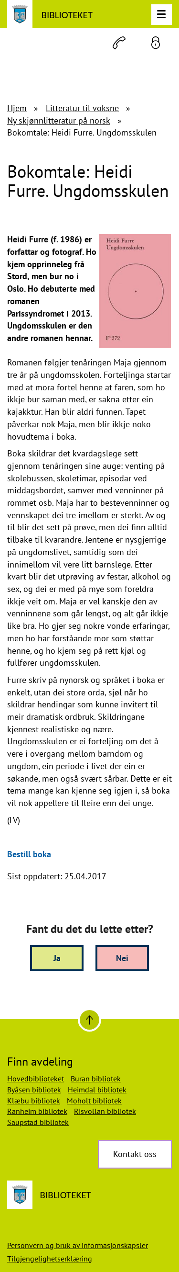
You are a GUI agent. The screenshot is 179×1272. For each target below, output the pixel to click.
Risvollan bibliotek (105, 1111)
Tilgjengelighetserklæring (49, 1258)
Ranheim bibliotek (37, 1111)
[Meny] (161, 14)
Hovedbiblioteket (35, 1078)
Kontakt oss (135, 1153)
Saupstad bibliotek (38, 1122)
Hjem (17, 108)
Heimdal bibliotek (97, 1089)
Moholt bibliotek (94, 1100)
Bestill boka (29, 854)
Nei (122, 958)
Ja (57, 958)
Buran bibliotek (96, 1078)
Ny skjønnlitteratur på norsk (58, 120)
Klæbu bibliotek (33, 1100)
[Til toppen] (89, 1020)
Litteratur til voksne (82, 108)
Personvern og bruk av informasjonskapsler (77, 1245)
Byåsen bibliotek (34, 1089)
